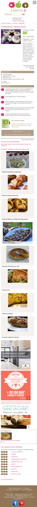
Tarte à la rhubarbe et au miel (10, 266)
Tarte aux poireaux (7, 313)
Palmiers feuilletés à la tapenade (11, 172)
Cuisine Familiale (17, 461)
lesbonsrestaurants (18, 459)
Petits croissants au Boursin (10, 195)
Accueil (3, 23)
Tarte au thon (6, 290)
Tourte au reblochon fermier (10, 337)
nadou (13, 464)
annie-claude (16, 474)
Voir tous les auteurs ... (7, 479)
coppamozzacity (16, 466)
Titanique (14, 456)
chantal (14, 469)
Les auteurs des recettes (11, 447)
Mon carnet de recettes (17, 120)
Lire (3, 442)
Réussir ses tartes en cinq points (10, 440)
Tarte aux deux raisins (8, 243)
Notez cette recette (27, 139)
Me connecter (17, 19)
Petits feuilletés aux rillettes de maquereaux (15, 219)
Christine (14, 471)
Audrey (13, 454)
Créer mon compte (18, 21)
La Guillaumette (17, 452)
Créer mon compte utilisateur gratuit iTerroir (17, 134)
